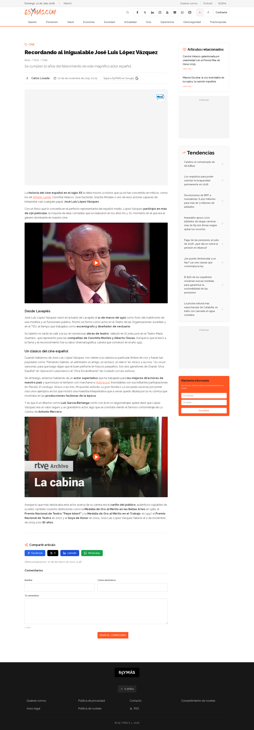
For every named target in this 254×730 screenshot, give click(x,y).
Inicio (27, 60)
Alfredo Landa (42, 197)
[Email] (174, 12)
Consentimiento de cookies (198, 700)
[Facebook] (137, 12)
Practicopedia (218, 22)
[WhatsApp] (182, 12)
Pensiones (52, 22)
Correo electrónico (106, 580)
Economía (88, 22)
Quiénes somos (189, 3)
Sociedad (109, 22)
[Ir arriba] (127, 688)
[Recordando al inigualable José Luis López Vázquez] (160, 96)
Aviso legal (33, 708)
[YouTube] (167, 12)
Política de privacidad (91, 700)
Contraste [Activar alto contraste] (221, 12)
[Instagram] (159, 12)
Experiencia (167, 22)
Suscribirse (204, 410)
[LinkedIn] (152, 12)
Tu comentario (32, 595)
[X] (145, 12)
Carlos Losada (40, 78)
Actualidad (130, 22)
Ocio (148, 22)
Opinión (32, 22)
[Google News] (189, 12)
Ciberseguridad (192, 22)
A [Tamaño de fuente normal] (208, 12)
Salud (70, 22)
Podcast (207, 3)
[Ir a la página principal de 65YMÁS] (40, 12)
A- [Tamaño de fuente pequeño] (200, 12)
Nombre (28, 580)
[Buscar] (127, 12)
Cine (31, 44)
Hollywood (103, 382)
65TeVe (222, 3)
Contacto (136, 700)
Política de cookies (90, 708)
